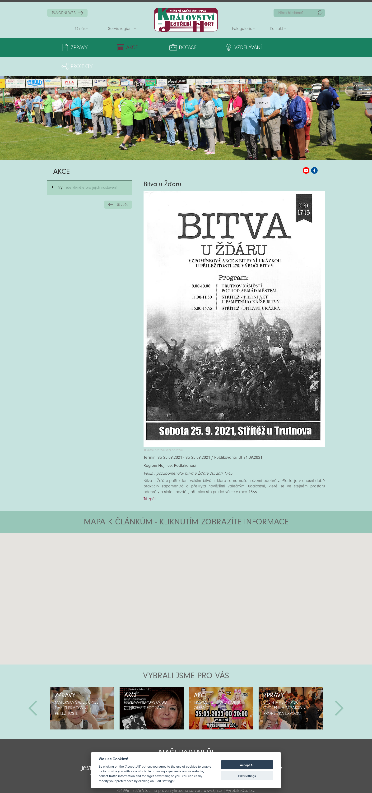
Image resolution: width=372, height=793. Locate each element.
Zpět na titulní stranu (186, 20)
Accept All (247, 765)
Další (339, 689)
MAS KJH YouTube (306, 151)
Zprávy (79, 47)
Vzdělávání (225, 47)
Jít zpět (122, 185)
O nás (80, 28)
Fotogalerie (242, 28)
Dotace (171, 47)
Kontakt (276, 28)
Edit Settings (247, 776)
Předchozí (32, 689)
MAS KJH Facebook (314, 151)
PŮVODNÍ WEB (64, 13)
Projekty (278, 47)
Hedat (319, 12)
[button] (199, 542)
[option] (82, 689)
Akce (125, 47)
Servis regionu (120, 28)
